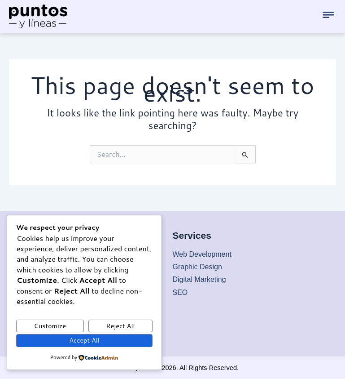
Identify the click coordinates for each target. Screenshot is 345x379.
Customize (50, 325)
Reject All (120, 325)
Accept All (84, 340)
